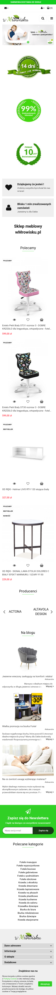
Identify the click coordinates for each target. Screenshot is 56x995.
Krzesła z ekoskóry (28, 882)
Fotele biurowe (28, 869)
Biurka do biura (28, 909)
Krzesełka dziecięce (28, 906)
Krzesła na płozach (28, 892)
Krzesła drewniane (28, 885)
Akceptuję (45, 984)
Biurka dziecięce (28, 916)
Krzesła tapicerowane (28, 889)
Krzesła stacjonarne (28, 919)
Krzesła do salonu (28, 902)
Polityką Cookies (10, 979)
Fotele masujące (28, 862)
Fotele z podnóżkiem (28, 875)
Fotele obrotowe (28, 879)
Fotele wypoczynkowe (28, 865)
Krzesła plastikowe (28, 896)
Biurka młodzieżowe (28, 913)
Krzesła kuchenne (28, 899)
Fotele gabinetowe (28, 872)
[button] (50, 8)
